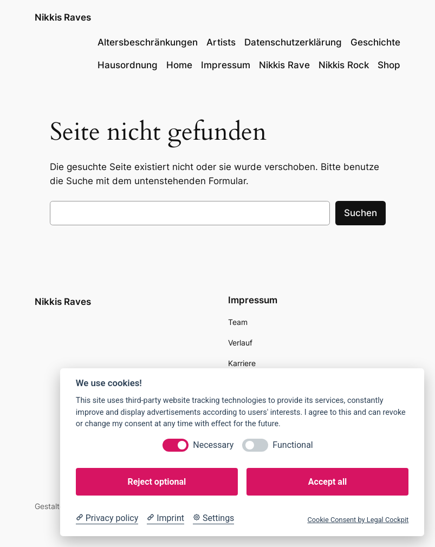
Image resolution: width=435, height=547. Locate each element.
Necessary (213, 445)
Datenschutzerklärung (293, 42)
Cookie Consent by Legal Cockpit (357, 520)
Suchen (360, 212)
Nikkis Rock (344, 65)
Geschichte (375, 42)
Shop (389, 65)
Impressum (225, 65)
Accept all (327, 482)
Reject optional (156, 482)
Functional (292, 445)
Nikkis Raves (63, 17)
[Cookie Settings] (213, 518)
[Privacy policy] (107, 518)
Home (179, 65)
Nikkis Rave (284, 65)
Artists (221, 42)
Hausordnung (128, 65)
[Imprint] (165, 518)
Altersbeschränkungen (148, 42)
